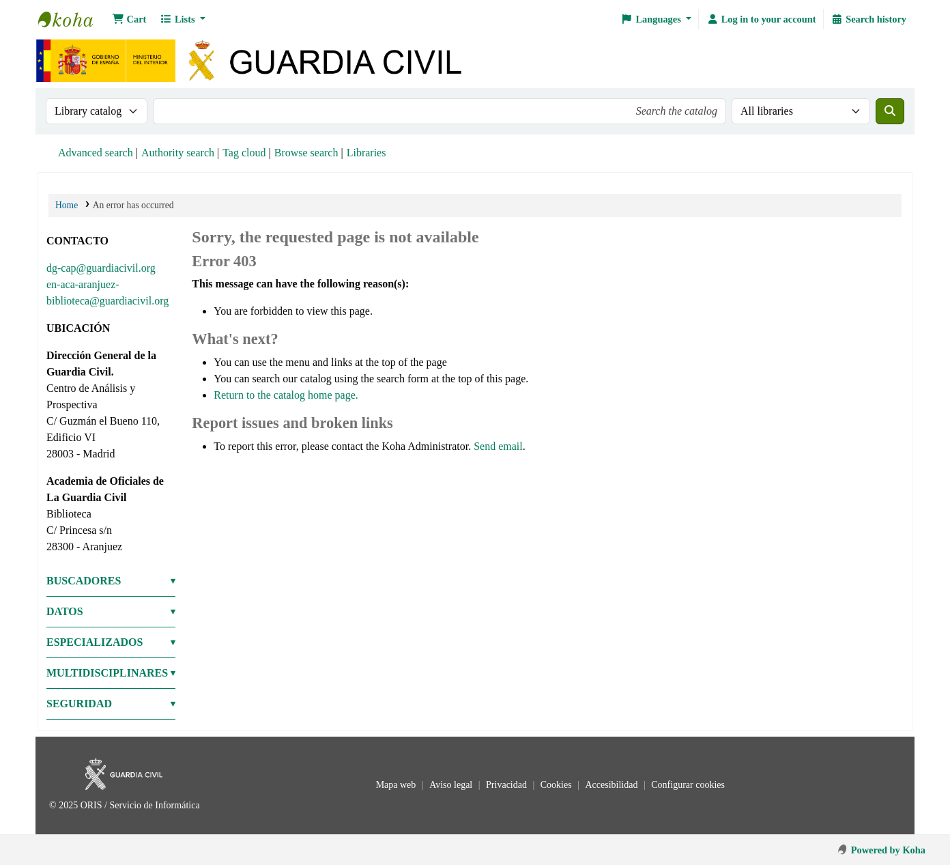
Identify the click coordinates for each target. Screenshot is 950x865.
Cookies (557, 785)
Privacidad (507, 785)
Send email (498, 446)
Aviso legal (452, 785)
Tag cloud (243, 152)
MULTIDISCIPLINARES (107, 673)
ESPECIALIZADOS (94, 642)
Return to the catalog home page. (286, 395)
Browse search (306, 152)
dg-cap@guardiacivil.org (101, 268)
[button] (129, 19)
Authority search (177, 152)
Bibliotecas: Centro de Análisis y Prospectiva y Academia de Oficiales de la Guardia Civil (72, 19)
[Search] (890, 111)
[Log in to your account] (761, 19)
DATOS (64, 611)
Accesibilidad (612, 785)
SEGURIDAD (79, 703)
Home (66, 205)
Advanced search (95, 152)
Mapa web (397, 785)
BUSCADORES (83, 580)
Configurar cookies (688, 785)
